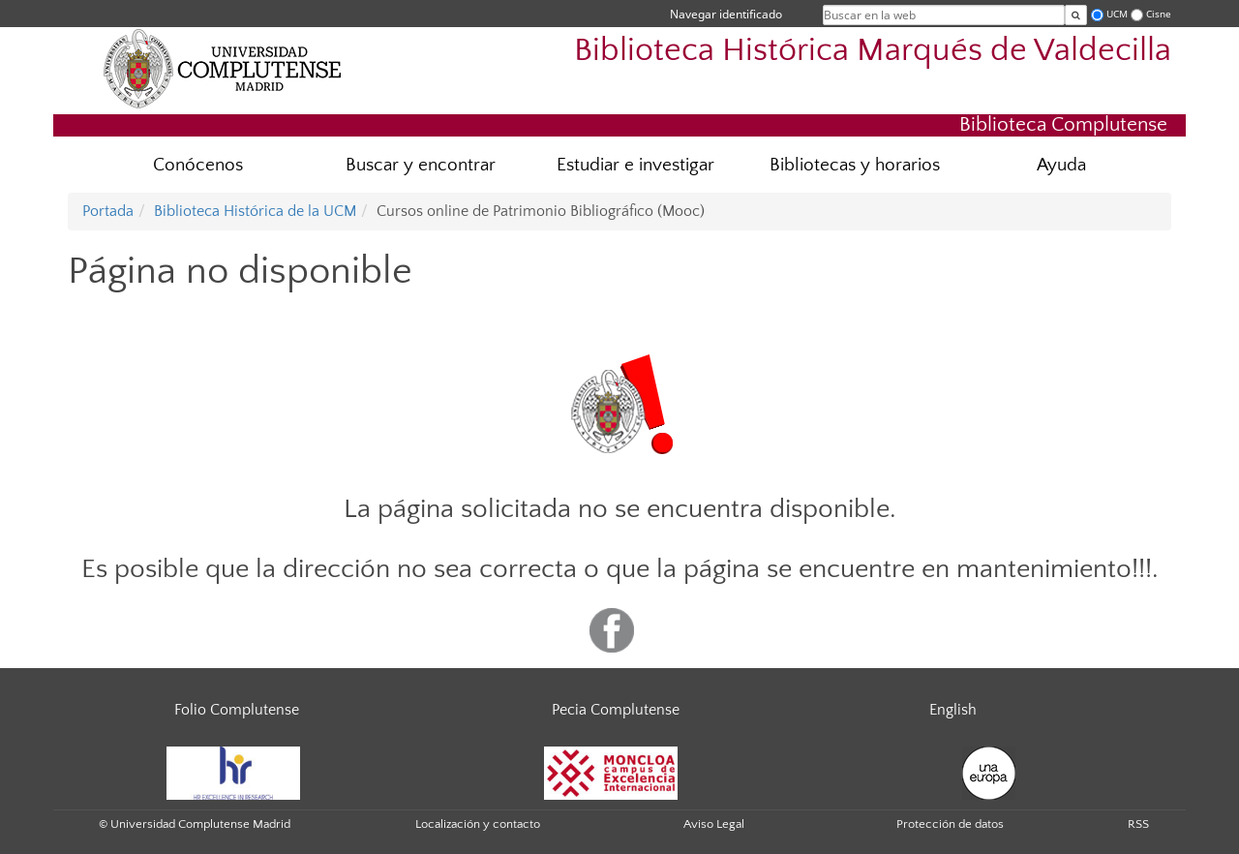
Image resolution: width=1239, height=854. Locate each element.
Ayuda (1061, 165)
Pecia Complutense (616, 709)
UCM (1117, 14)
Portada (108, 211)
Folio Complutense (236, 709)
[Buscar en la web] (1076, 15)
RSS (1138, 824)
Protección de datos (950, 824)
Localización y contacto (477, 824)
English (953, 709)
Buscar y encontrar (421, 165)
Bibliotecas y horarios (855, 165)
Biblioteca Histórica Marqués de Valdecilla (872, 51)
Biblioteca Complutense (1063, 124)
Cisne (1158, 14)
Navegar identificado (726, 14)
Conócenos (198, 165)
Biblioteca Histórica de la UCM (255, 211)
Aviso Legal (713, 824)
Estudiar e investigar (635, 165)
